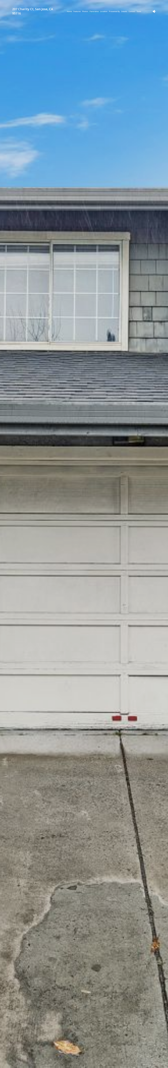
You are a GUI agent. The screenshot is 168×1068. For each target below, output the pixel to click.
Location (103, 11)
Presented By (114, 11)
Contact (132, 11)
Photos (85, 11)
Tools (139, 11)
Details (124, 11)
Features (77, 11)
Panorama (94, 11)
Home (69, 11)
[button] (46, 1062)
